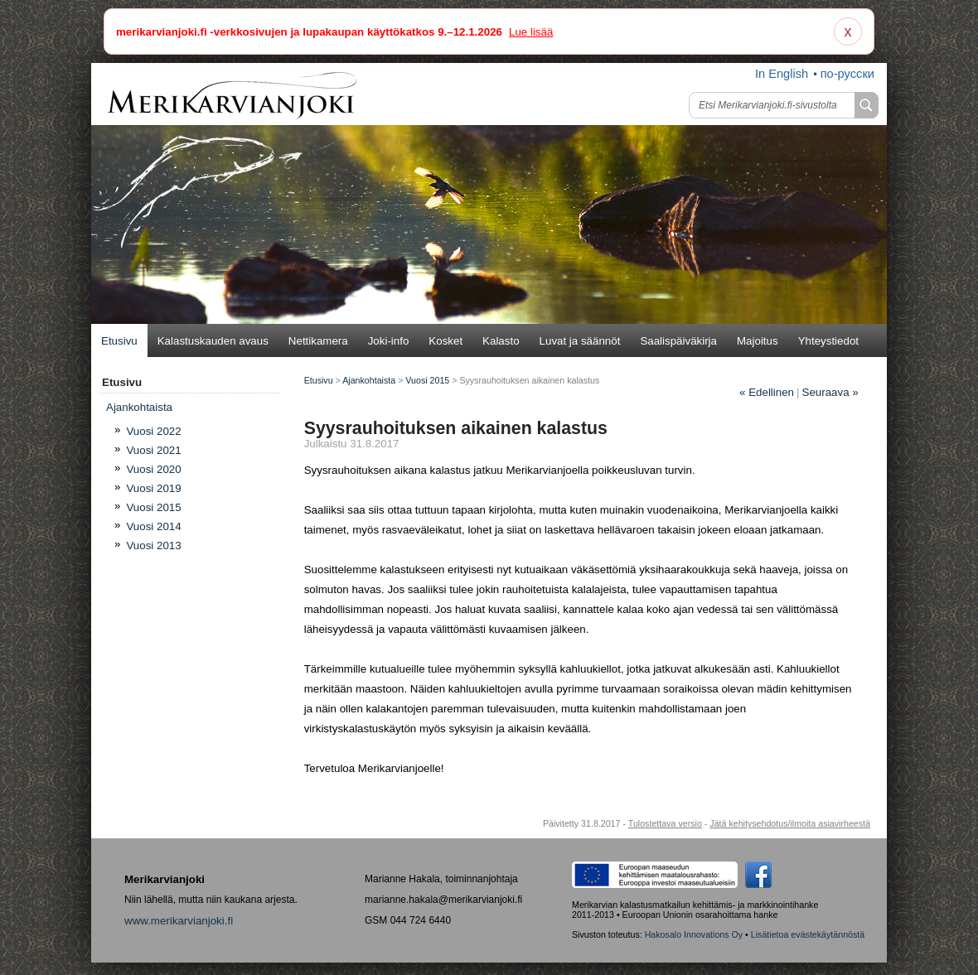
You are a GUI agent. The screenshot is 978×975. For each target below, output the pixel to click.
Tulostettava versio (665, 823)
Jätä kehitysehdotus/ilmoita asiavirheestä (789, 823)
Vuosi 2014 (153, 526)
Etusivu (119, 341)
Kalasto (500, 341)
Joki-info (388, 341)
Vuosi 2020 (153, 469)
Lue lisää (531, 32)
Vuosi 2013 (153, 545)
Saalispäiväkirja (678, 341)
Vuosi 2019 (153, 488)
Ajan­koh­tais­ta (139, 407)
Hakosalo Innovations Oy (694, 934)
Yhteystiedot (828, 341)
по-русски (847, 73)
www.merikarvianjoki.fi (178, 921)
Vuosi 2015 (153, 507)
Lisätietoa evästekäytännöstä (807, 934)
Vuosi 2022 (153, 431)
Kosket (445, 341)
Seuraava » (830, 392)
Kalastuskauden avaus (213, 341)
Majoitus (757, 341)
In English (781, 73)
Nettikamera (318, 341)
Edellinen (766, 392)
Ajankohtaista (368, 380)
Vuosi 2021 (153, 450)
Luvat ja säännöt (580, 341)
